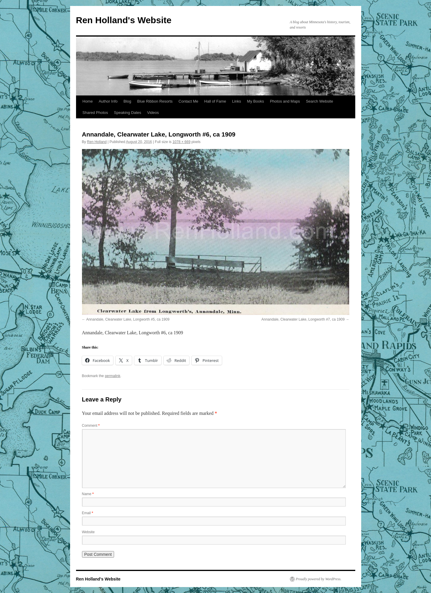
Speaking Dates (127, 112)
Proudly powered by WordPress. (319, 579)
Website (88, 532)
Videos (153, 112)
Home (88, 101)
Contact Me (188, 101)
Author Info (108, 101)
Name (88, 494)
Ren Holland (97, 142)
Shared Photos (95, 112)
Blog (127, 101)
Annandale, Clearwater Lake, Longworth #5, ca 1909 (127, 319)
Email (87, 513)
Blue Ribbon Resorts (155, 101)
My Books (255, 101)
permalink (112, 376)
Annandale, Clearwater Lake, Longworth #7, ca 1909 (303, 319)
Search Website (319, 101)
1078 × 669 (181, 142)
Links (236, 101)
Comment (91, 425)
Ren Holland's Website (124, 20)
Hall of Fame (215, 101)
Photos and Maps (285, 101)
